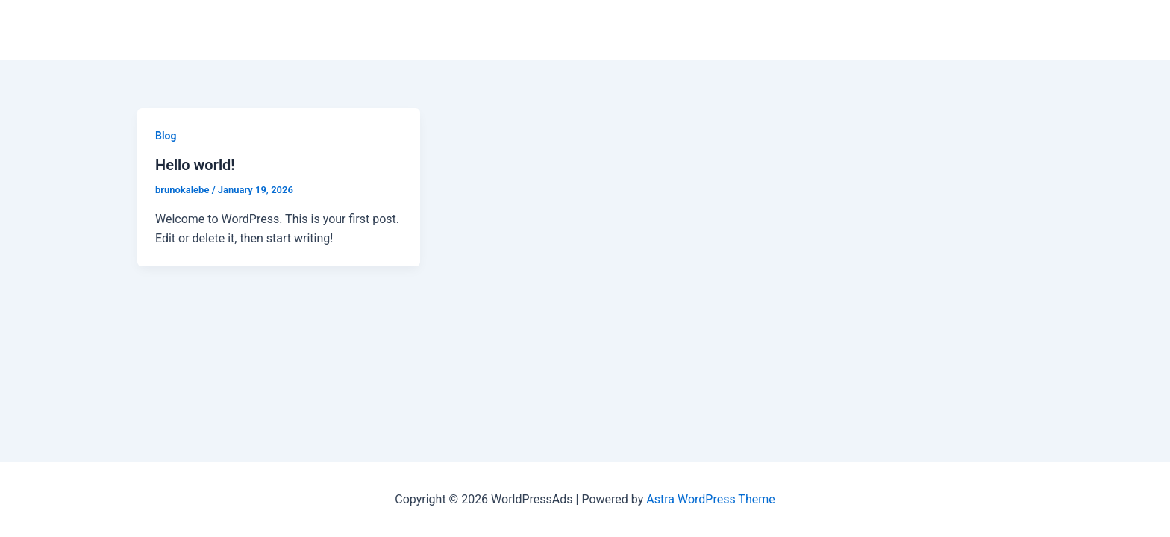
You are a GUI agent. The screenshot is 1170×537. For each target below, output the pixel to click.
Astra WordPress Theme (710, 499)
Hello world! (195, 165)
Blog (165, 136)
